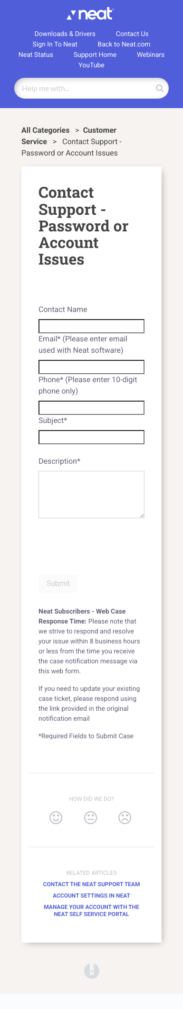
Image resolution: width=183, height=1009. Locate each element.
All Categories (46, 130)
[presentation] (111, 544)
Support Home (95, 55)
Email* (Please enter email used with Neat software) (83, 344)
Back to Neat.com (124, 44)
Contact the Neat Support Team (91, 884)
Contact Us (132, 34)
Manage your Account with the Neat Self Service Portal (91, 910)
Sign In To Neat (54, 44)
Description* (59, 461)
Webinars (150, 55)
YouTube (91, 65)
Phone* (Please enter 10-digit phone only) (88, 385)
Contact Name (63, 309)
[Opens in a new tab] (91, 970)
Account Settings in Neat (91, 895)
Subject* (53, 420)
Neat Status (36, 55)
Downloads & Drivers (65, 34)
